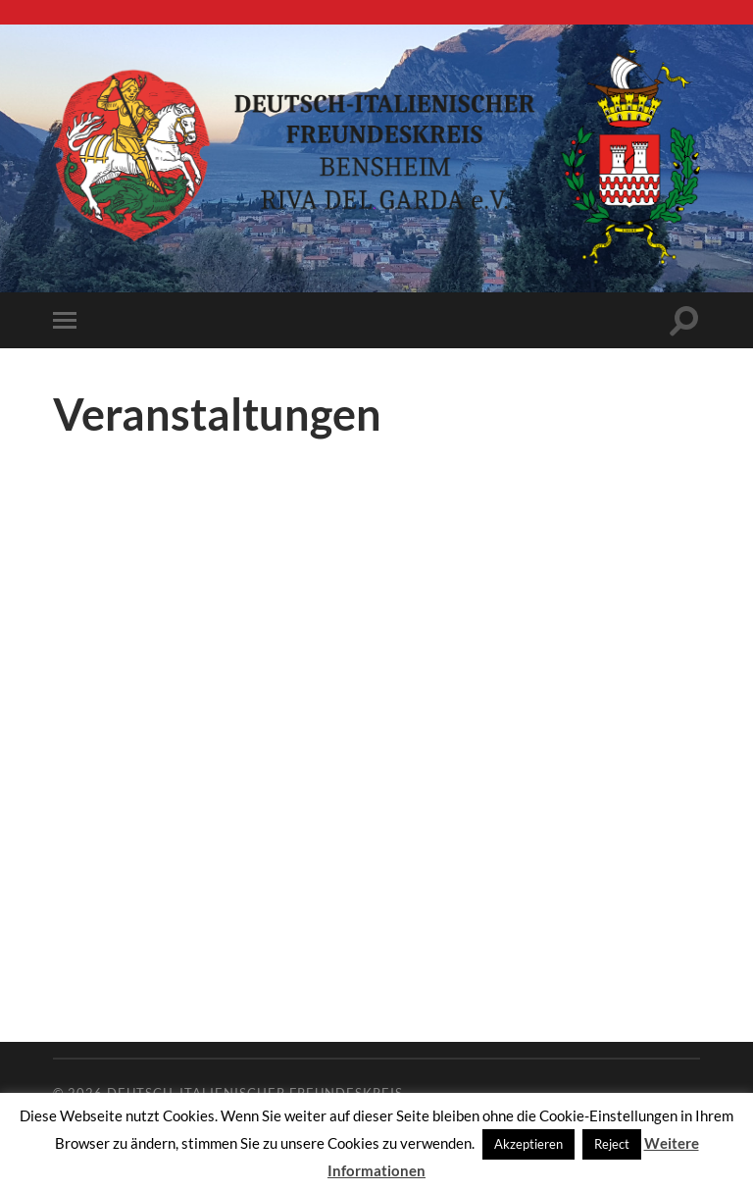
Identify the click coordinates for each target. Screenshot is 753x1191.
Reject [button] (611, 1144)
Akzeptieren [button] (528, 1144)
